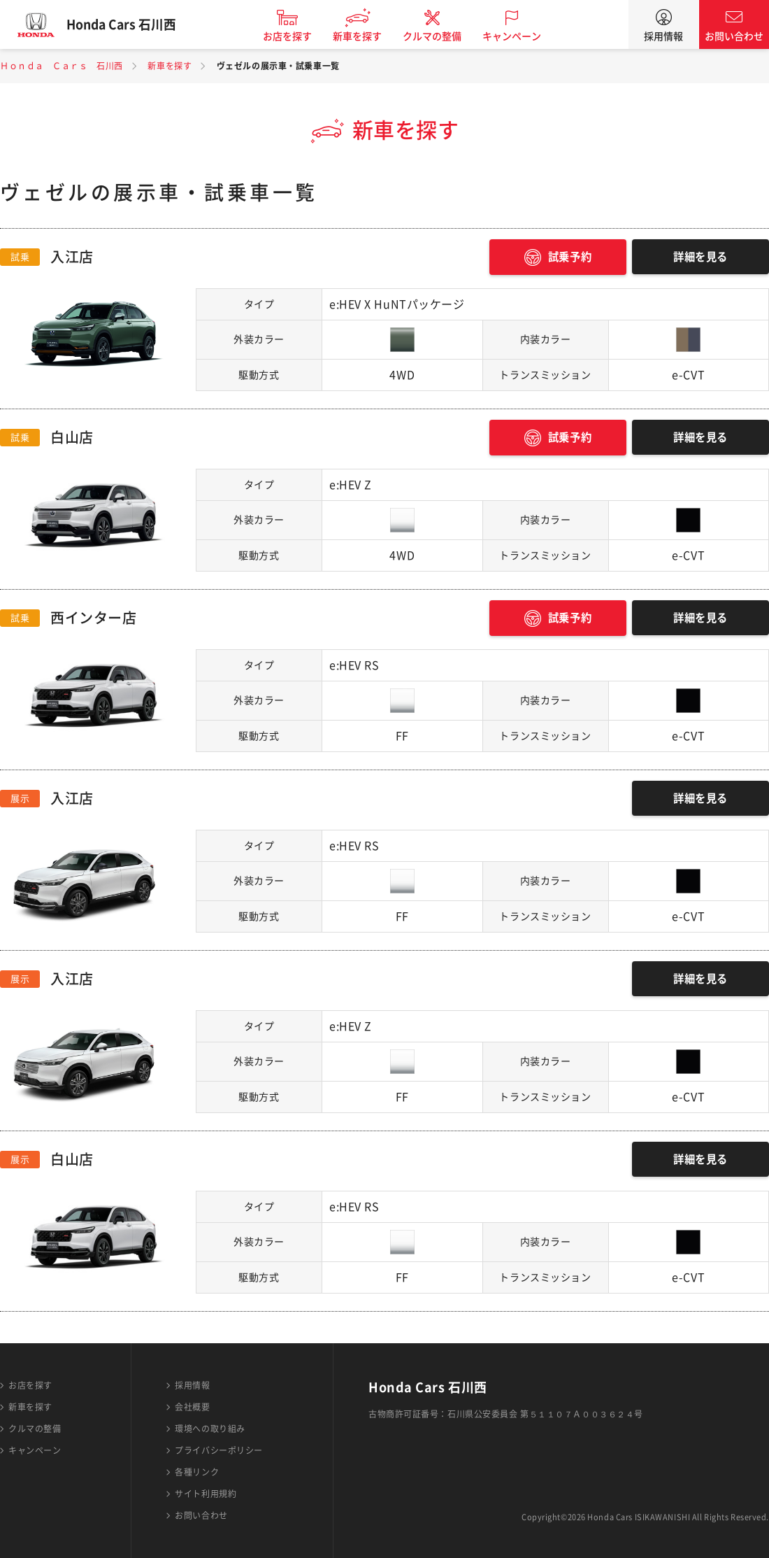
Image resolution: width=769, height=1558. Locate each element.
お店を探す (295, 36)
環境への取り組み (210, 1428)
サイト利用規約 (205, 1493)
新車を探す (365, 36)
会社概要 (192, 1407)
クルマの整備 (440, 36)
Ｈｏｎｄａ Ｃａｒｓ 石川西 (61, 66)
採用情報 (663, 36)
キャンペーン (520, 36)
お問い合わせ (734, 36)
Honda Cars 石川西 (129, 24)
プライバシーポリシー (219, 1450)
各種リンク (197, 1472)
